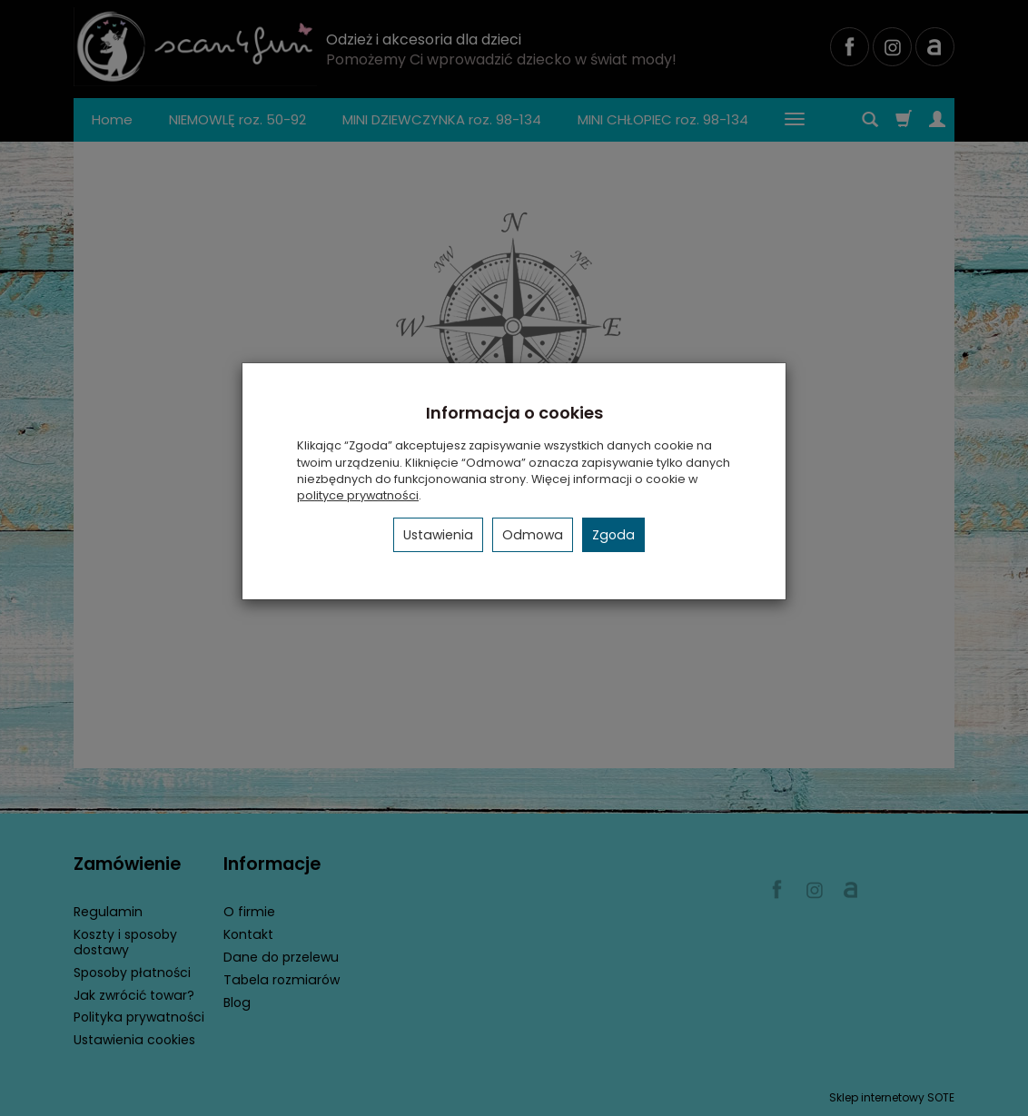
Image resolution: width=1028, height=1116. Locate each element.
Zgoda (613, 535)
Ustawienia (438, 535)
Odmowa (532, 535)
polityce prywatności (358, 495)
